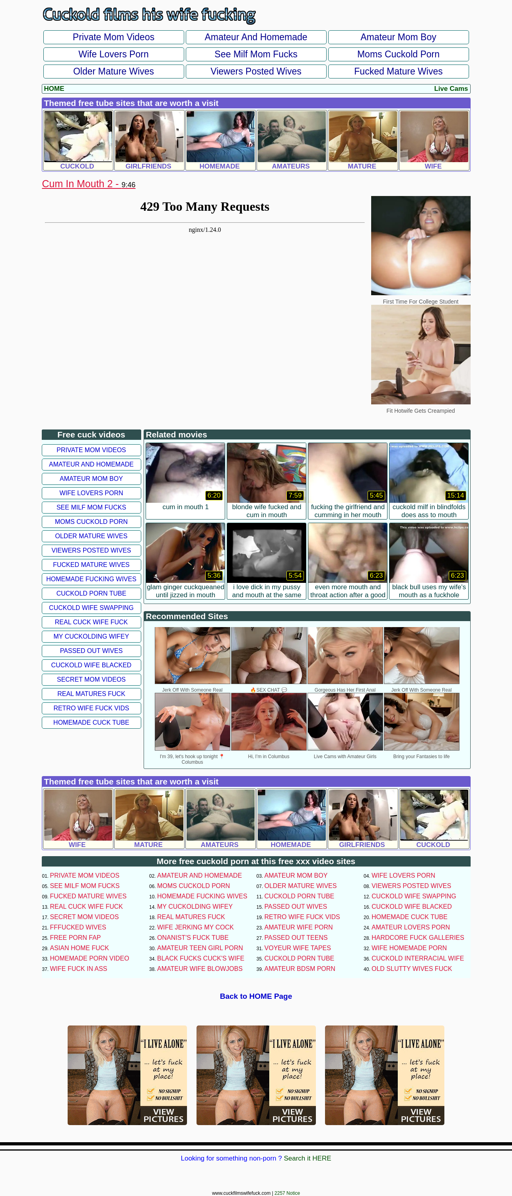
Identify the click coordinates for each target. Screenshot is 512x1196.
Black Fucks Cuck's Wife (200, 958)
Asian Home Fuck (79, 948)
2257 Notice (287, 1193)
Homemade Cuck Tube (91, 722)
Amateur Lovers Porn (411, 927)
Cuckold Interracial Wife (418, 958)
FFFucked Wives (78, 927)
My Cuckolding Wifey (91, 636)
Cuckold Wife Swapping (91, 607)
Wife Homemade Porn (409, 948)
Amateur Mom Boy (398, 37)
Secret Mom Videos (91, 679)
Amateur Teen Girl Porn (200, 948)
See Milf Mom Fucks (255, 54)
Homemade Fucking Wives (91, 579)
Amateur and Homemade (255, 37)
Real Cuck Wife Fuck (91, 622)
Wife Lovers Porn (113, 54)
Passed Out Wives (91, 650)
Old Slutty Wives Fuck (412, 968)
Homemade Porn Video (89, 958)
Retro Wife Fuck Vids (91, 708)
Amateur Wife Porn (299, 927)
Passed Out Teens (296, 937)
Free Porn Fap (75, 937)
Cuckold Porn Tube (91, 593)
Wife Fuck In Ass (78, 968)
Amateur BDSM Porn (300, 968)
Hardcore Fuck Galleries (418, 937)
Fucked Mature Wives (398, 71)
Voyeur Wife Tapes (298, 948)
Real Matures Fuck (91, 693)
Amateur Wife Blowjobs (200, 968)
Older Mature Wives (113, 71)
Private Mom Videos (113, 37)
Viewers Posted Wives (255, 71)
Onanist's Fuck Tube (193, 937)
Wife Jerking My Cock (195, 927)
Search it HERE (307, 1158)
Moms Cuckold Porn (398, 54)
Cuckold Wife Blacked (91, 665)
